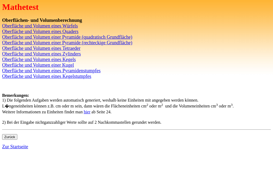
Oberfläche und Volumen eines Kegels (39, 59)
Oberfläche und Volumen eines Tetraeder (41, 48)
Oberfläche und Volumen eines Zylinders (41, 54)
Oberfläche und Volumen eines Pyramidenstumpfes (51, 70)
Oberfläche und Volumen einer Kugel (38, 65)
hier (87, 112)
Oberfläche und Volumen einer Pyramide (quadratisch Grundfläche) (67, 37)
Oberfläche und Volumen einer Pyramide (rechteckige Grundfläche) (67, 42)
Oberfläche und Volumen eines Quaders (40, 31)
